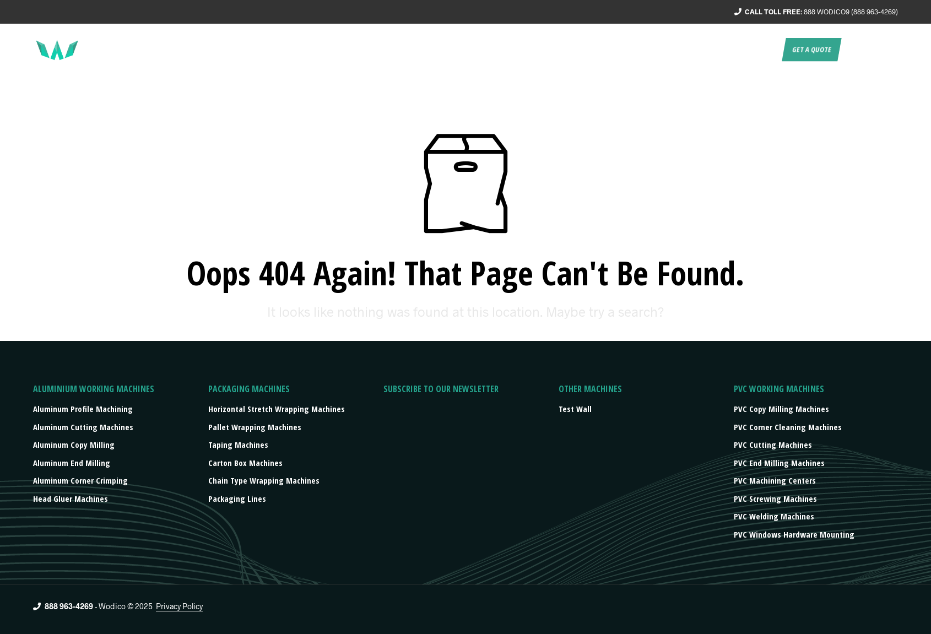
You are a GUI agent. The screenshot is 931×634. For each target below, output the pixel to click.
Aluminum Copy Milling (74, 444)
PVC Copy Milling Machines (781, 408)
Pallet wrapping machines (254, 426)
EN (853, 50)
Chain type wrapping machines (264, 480)
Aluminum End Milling (71, 462)
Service (552, 50)
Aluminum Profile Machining (83, 408)
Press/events (705, 50)
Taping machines (238, 444)
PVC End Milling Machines (779, 462)
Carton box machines (245, 462)
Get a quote (811, 50)
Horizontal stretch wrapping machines (276, 408)
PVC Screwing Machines (775, 498)
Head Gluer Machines (70, 498)
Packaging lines (237, 498)
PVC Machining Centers (775, 480)
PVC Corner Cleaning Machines (788, 426)
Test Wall (575, 408)
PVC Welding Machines (774, 516)
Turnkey (595, 50)
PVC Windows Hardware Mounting (794, 534)
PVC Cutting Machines (773, 444)
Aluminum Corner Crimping (80, 480)
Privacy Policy (179, 606)
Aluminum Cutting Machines (83, 426)
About (511, 50)
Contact (759, 50)
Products (643, 50)
